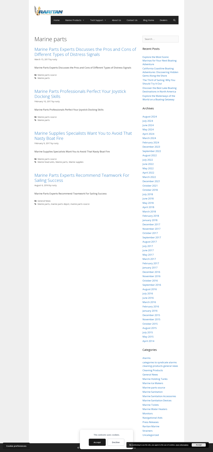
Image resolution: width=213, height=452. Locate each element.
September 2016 (152, 284)
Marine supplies (76, 162)
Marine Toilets (151, 404)
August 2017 (150, 241)
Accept (97, 442)
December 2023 (151, 146)
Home (57, 20)
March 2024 (149, 138)
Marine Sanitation (153, 391)
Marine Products (76, 20)
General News (44, 201)
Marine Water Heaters (155, 409)
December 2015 (151, 315)
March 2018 (149, 211)
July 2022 (148, 159)
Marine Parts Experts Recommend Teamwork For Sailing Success (81, 177)
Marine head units (46, 162)
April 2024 (148, 133)
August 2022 (150, 155)
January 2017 (150, 267)
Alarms (147, 358)
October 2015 (150, 323)
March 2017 (149, 259)
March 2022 (149, 177)
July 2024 (148, 120)
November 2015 (151, 319)
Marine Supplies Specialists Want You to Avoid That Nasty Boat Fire (83, 135)
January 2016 (150, 310)
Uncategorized (151, 435)
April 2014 (148, 341)
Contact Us (132, 20)
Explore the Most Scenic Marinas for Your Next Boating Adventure (160, 60)
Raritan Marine (151, 426)
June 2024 (148, 125)
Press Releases (151, 422)
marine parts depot (60, 204)
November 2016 (151, 276)
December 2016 (151, 272)
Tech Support (99, 20)
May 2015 (148, 336)
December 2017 (151, 224)
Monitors (148, 413)
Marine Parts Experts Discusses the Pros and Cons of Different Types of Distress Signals (85, 51)
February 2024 (151, 142)
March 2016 (149, 302)
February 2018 (151, 215)
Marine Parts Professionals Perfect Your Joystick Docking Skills (80, 93)
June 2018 (148, 198)
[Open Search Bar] (174, 20)
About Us (116, 20)
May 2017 (148, 254)
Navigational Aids (152, 417)
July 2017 (148, 246)
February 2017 (151, 263)
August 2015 (150, 328)
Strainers (148, 430)
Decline (116, 442)
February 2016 (151, 306)
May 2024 (148, 129)
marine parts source (80, 204)
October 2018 (150, 189)
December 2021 (151, 181)
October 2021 (150, 185)
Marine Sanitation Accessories (159, 396)
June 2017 (148, 250)
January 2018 (150, 220)
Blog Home (148, 20)
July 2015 (148, 332)
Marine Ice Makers (153, 383)
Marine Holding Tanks (155, 379)
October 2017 (150, 233)
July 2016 (148, 293)
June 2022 (148, 164)
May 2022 (148, 168)
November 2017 (151, 228)
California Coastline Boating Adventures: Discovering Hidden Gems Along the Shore (160, 72)
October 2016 (150, 280)
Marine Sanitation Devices (157, 400)
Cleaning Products (153, 370)
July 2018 (148, 194)
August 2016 (150, 289)
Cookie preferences (16, 445)
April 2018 (148, 207)
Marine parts (44, 78)
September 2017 (152, 237)
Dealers (163, 20)
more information (182, 445)
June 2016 (148, 297)
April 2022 (148, 172)
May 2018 (148, 202)
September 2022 (152, 151)
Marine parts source (47, 75)
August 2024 (150, 116)
